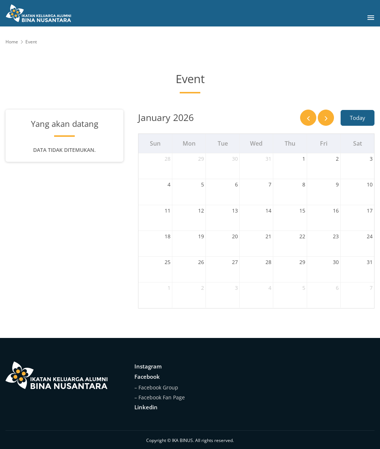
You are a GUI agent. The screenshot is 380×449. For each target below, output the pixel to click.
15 (302, 210)
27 (235, 262)
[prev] (308, 118)
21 (268, 236)
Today (357, 117)
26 (201, 262)
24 (370, 236)
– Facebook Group (156, 387)
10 (370, 184)
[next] (326, 118)
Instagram (148, 366)
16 (336, 210)
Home (12, 42)
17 (370, 210)
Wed (256, 143)
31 (268, 158)
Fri (323, 143)
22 (302, 236)
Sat (357, 143)
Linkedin (146, 407)
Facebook (147, 376)
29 (201, 158)
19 (201, 236)
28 (167, 158)
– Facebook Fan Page (159, 397)
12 (201, 210)
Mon (189, 143)
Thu (290, 143)
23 (336, 236)
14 (268, 210)
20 (235, 236)
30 (235, 158)
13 (235, 210)
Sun (155, 143)
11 (167, 210)
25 (167, 262)
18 (167, 236)
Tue (223, 143)
